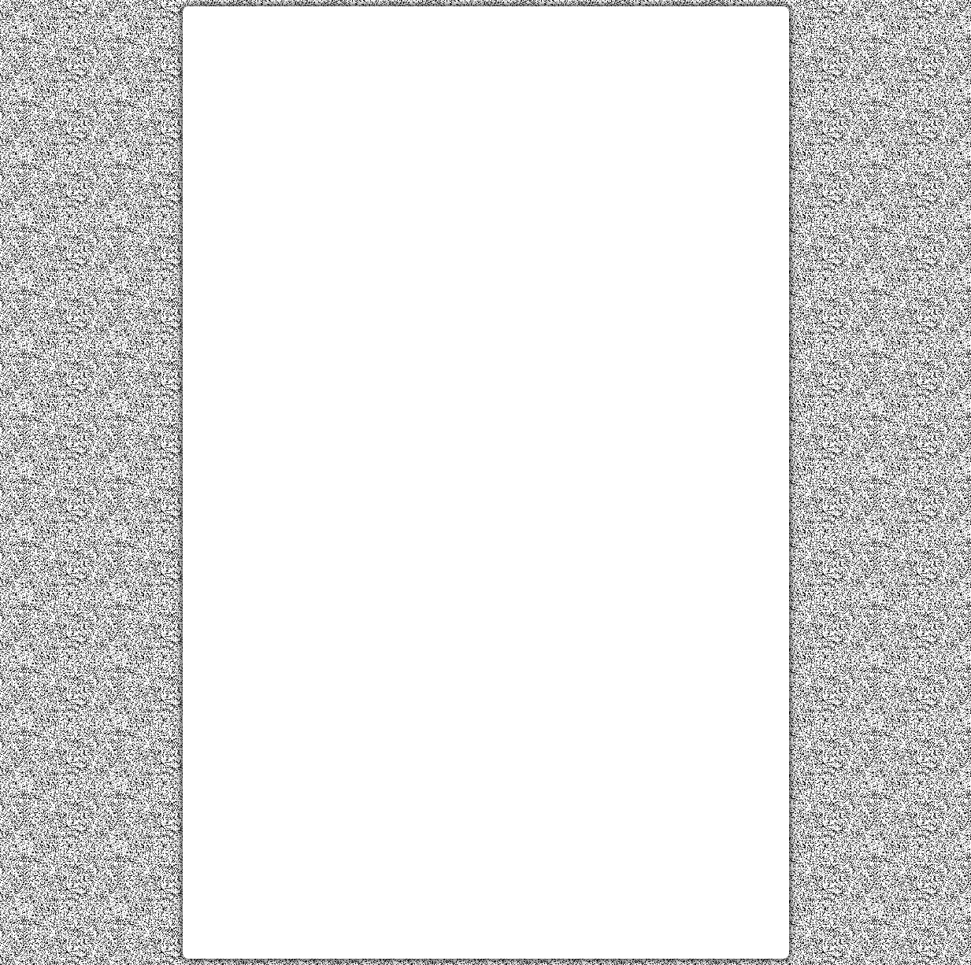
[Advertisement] (486, 128)
